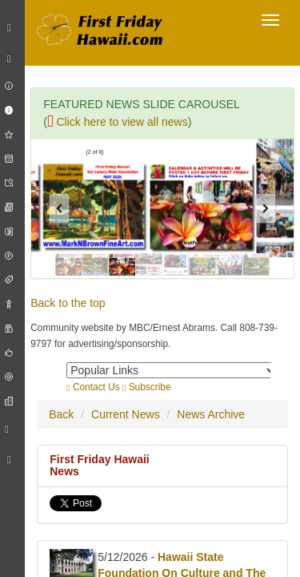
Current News (125, 414)
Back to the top (67, 303)
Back (61, 414)
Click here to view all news (117, 121)
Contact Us (92, 387)
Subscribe (146, 387)
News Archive (211, 414)
